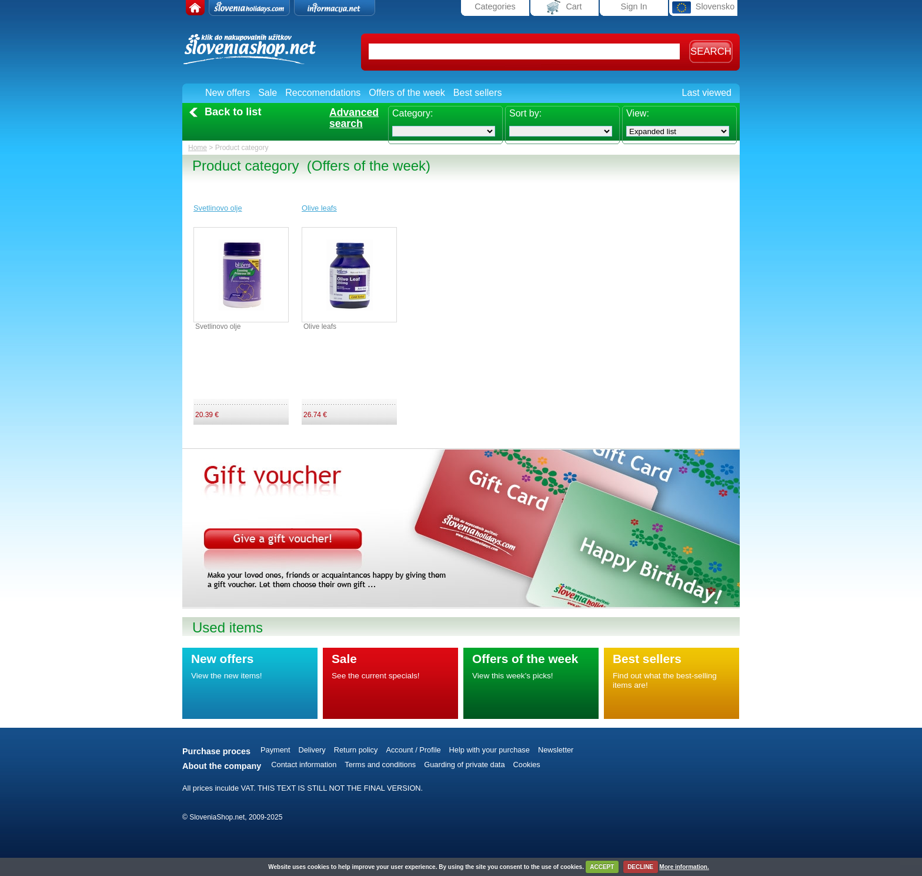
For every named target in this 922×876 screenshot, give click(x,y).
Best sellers (477, 93)
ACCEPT (602, 867)
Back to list (233, 112)
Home (197, 148)
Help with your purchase (489, 749)
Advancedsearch (354, 118)
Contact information (303, 764)
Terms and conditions (380, 764)
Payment (275, 749)
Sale (267, 93)
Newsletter (555, 749)
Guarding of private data (464, 764)
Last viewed (707, 93)
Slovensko (703, 7)
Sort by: (525, 113)
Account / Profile (413, 749)
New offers (227, 93)
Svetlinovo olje (217, 208)
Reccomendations (322, 93)
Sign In (634, 6)
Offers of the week (407, 93)
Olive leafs (319, 208)
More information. (684, 867)
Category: (412, 113)
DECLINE (640, 867)
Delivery (312, 749)
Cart (564, 7)
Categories (495, 6)
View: (637, 113)
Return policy (356, 749)
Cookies (526, 764)
